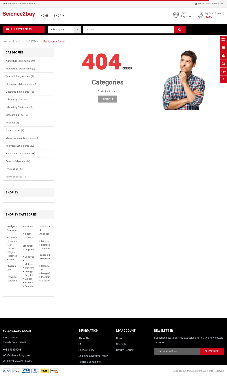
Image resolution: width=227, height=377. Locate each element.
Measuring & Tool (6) (17, 115)
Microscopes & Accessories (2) (22, 138)
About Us (83, 338)
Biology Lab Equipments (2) (20, 68)
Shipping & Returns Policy (93, 355)
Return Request (125, 350)
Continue (108, 99)
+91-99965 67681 (215, 3)
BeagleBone (47, 273)
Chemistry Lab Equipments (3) (21, 84)
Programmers (48, 277)
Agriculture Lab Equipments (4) (22, 61)
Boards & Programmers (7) (20, 76)
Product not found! (54, 41)
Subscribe (212, 351)
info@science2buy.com (16, 355)
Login (183, 13)
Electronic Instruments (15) (20, 91)
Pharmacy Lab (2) (15, 130)
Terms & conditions (89, 361)
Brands (120, 338)
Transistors (31, 267)
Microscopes (48, 241)
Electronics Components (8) (20, 153)
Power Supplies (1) (16, 176)
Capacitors (30, 256)
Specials (121, 344)
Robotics (28, 226)
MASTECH (32, 41)
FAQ (80, 344)
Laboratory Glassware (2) (19, 99)
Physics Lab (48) (14, 169)
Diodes (28, 278)
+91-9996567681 (13, 349)
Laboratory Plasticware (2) (19, 107)
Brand (16, 41)
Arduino (45, 280)
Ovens (11, 259)
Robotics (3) (12, 122)
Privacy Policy (86, 350)
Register (186, 16)
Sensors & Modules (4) (18, 161)
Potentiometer (32, 282)
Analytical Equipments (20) (20, 145)
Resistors (30, 286)
